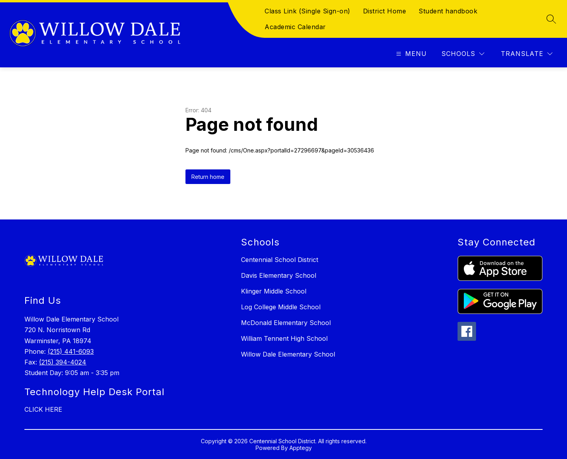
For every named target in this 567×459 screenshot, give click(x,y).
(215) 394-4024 (62, 362)
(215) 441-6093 (71, 351)
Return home (207, 176)
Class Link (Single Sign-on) (307, 11)
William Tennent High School (284, 338)
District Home (384, 11)
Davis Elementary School (278, 275)
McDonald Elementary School (286, 323)
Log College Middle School (281, 307)
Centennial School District (279, 260)
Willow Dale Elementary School (288, 354)
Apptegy (300, 447)
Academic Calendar (295, 27)
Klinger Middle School (273, 291)
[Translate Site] (526, 54)
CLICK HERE (43, 409)
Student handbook (448, 11)
